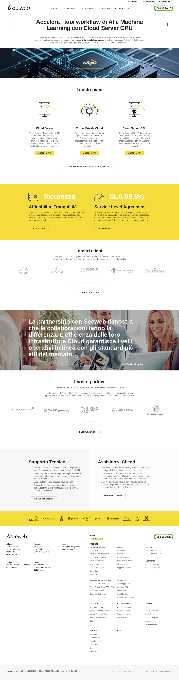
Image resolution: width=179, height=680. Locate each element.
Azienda (119, 8)
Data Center (87, 8)
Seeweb (18, 7)
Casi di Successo (151, 611)
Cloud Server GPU (97, 561)
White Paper (149, 614)
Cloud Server (95, 550)
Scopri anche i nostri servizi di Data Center (87, 167)
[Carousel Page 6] (95, 422)
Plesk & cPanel (123, 564)
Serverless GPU (96, 564)
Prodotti (56, 8)
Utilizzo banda (122, 618)
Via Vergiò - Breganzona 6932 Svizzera (71, 546)
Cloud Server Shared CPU (100, 554)
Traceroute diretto (124, 614)
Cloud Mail (121, 550)
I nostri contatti (95, 641)
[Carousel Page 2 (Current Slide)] (89, 282)
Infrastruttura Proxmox (125, 561)
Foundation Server (97, 591)
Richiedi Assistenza (43, 499)
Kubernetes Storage (152, 568)
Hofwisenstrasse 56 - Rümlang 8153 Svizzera (18, 564)
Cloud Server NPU (97, 568)
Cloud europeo (95, 648)
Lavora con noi (150, 621)
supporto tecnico (165, 1)
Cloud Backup (122, 594)
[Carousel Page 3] (92, 282)
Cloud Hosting (95, 571)
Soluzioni (71, 8)
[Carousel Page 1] (87, 282)
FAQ (146, 607)
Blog (130, 8)
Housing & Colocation (98, 594)
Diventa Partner (87, 432)
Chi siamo (93, 634)
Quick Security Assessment (100, 611)
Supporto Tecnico (124, 568)
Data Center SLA (123, 611)
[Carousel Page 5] (93, 422)
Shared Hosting (96, 575)
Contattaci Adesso (112, 496)
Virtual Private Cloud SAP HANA (102, 587)
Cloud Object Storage (153, 550)
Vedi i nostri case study (87, 292)
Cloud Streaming (123, 557)
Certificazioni (94, 651)
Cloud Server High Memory (100, 557)
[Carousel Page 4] (90, 422)
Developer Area (151, 624)
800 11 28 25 (164, 8)
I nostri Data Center (124, 607)
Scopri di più (90, 63)
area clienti (150, 1)
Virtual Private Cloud (97, 584)
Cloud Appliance (123, 584)
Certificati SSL (122, 587)
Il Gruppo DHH (95, 638)
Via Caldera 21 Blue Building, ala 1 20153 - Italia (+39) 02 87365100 (13, 549)
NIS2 (91, 621)
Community (104, 8)
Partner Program (151, 618)
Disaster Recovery (97, 607)
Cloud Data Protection (125, 597)
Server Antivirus (123, 591)
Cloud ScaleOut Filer (153, 554)
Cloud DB (121, 554)
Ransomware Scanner (98, 618)
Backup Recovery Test (98, 614)
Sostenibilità (94, 645)
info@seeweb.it (97, 539)
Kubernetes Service (152, 564)
